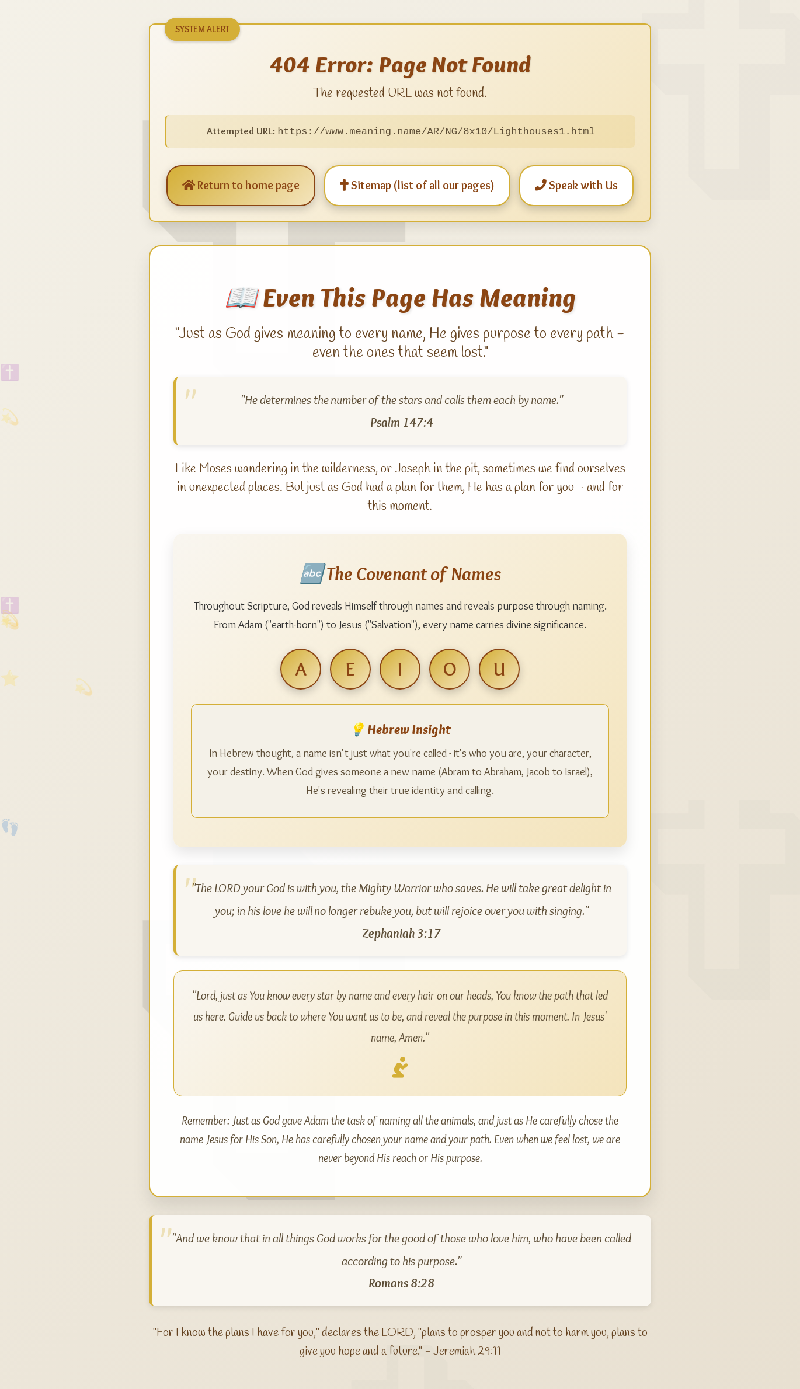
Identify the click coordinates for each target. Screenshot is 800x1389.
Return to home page (241, 186)
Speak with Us (576, 186)
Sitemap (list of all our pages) (417, 186)
